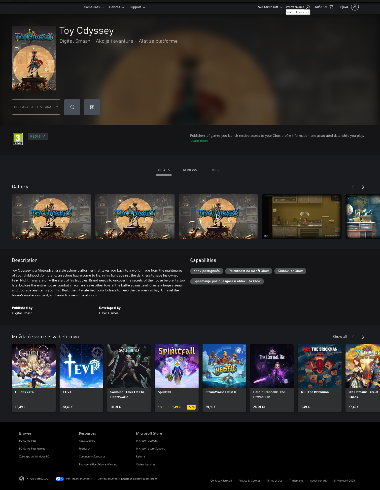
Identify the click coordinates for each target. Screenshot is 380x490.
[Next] (363, 186)
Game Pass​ (92, 7)
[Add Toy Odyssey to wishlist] (72, 107)
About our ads (318, 480)
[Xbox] (69, 7)
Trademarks (296, 480)
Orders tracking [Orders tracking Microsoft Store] (145, 464)
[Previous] (353, 186)
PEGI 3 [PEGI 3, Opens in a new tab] (37, 137)
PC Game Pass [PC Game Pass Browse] (27, 440)
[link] (34, 378)
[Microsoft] (36, 7)
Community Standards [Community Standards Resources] (92, 456)
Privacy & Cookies (249, 480)
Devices (114, 7)
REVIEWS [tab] (190, 170)
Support (135, 7)
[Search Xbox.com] (298, 6)
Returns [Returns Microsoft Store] (140, 456)
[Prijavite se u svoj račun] (348, 7)
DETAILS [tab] (164, 170)
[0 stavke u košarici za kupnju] (324, 6)
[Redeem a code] (92, 107)
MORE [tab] (216, 170)
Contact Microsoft (221, 480)
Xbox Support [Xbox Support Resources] (87, 440)
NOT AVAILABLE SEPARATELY (36, 107)
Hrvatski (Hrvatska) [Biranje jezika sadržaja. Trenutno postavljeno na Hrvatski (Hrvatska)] (38, 478)
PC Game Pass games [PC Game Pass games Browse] (32, 448)
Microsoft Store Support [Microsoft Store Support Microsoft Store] (150, 448)
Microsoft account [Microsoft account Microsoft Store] (147, 440)
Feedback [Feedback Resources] (84, 448)
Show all (340, 336)
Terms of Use (274, 480)
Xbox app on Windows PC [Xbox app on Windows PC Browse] (34, 456)
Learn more (199, 140)
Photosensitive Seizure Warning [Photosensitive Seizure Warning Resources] (98, 464)
